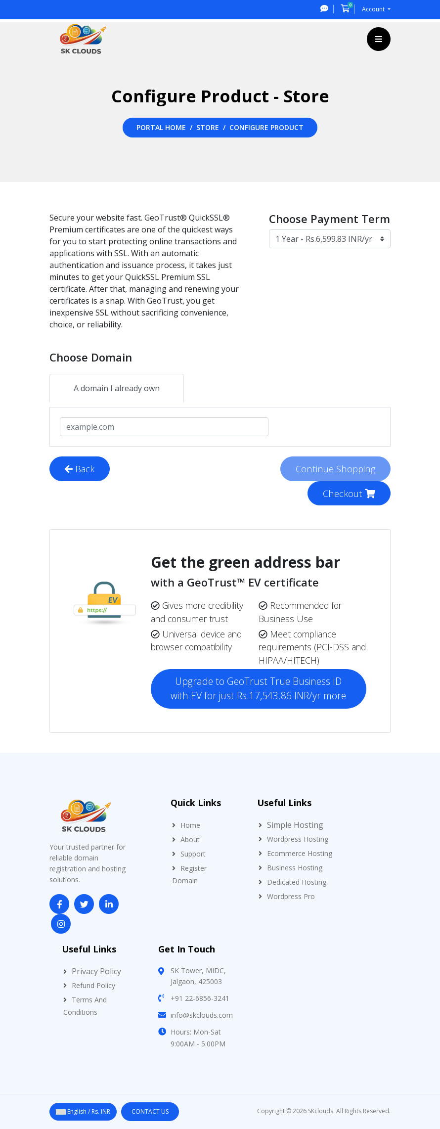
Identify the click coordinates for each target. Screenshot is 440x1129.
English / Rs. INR (83, 1111)
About (190, 839)
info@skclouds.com (202, 1015)
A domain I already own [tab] (117, 388)
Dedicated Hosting (296, 882)
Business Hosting (294, 867)
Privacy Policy (96, 971)
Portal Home (161, 127)
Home (190, 825)
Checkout (349, 493)
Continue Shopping (335, 468)
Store (207, 127)
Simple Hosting (295, 824)
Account (374, 9)
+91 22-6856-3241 (200, 998)
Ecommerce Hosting (299, 853)
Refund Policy (93, 985)
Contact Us (150, 1111)
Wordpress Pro (291, 896)
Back (79, 468)
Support (193, 853)
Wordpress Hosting (297, 839)
